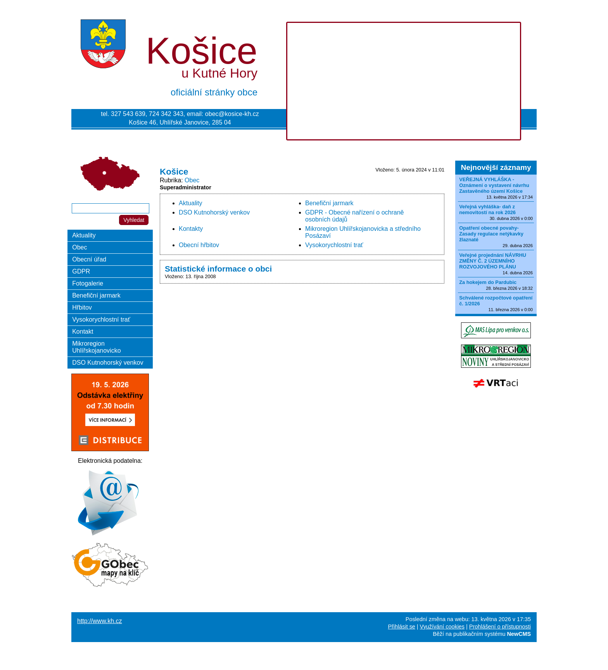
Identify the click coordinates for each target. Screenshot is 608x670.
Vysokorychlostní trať (334, 245)
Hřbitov (82, 307)
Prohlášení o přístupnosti (500, 626)
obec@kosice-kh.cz (232, 114)
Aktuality (190, 203)
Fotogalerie (87, 283)
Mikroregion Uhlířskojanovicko (96, 347)
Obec (192, 180)
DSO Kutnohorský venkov (214, 212)
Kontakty (191, 228)
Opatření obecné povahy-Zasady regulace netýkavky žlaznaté (491, 233)
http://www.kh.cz (99, 621)
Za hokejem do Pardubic (487, 282)
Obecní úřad (89, 259)
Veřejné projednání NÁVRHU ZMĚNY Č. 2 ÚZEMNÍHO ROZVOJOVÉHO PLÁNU (492, 261)
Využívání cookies (442, 626)
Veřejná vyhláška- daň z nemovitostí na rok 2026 (487, 209)
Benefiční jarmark (329, 203)
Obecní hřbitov (199, 245)
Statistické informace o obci (218, 268)
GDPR (81, 271)
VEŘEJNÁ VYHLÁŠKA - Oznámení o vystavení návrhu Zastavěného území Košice (494, 185)
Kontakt (82, 331)
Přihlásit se (401, 626)
